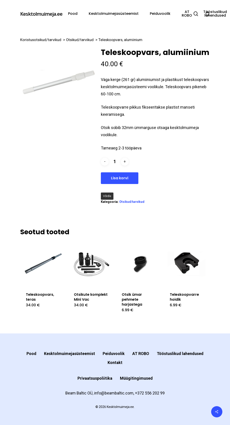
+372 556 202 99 (150, 393)
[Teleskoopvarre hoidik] (187, 264)
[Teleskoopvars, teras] (43, 264)
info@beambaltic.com (113, 393)
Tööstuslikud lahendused (180, 353)
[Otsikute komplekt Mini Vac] (91, 264)
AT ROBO (140, 353)
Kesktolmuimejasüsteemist (69, 353)
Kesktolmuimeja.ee (41, 13)
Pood (31, 353)
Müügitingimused (136, 378)
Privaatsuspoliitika (94, 378)
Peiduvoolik (114, 353)
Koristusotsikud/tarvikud (40, 40)
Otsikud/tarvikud (80, 40)
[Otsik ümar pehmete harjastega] (139, 264)
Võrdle (107, 196)
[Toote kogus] (115, 162)
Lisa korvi (119, 178)
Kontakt (115, 362)
